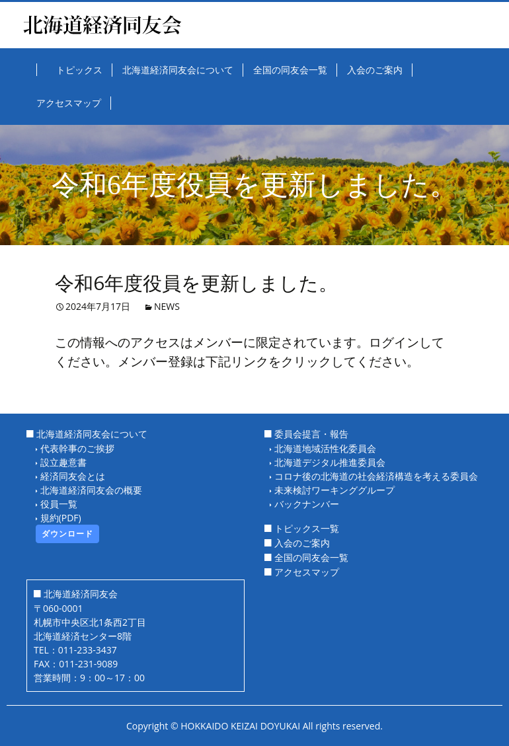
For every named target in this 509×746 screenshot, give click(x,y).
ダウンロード (67, 533)
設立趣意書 (63, 462)
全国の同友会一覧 (311, 557)
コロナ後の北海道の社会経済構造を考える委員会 (376, 476)
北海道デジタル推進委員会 (329, 462)
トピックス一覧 (306, 528)
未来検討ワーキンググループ (334, 490)
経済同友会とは (72, 476)
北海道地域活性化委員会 (325, 448)
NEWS (167, 306)
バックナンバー (306, 504)
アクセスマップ (306, 572)
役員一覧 (58, 504)
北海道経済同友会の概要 (91, 490)
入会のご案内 (302, 543)
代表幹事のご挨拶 (77, 448)
